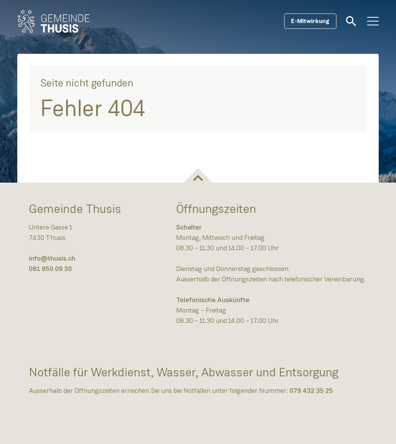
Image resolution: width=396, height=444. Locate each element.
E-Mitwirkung (310, 21)
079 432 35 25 (311, 390)
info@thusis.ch (52, 258)
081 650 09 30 (50, 268)
